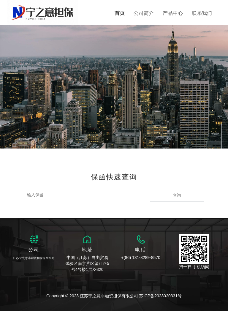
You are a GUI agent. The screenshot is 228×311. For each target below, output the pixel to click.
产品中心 (173, 13)
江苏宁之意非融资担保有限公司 (34, 258)
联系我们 (202, 13)
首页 (120, 13)
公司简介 (144, 13)
